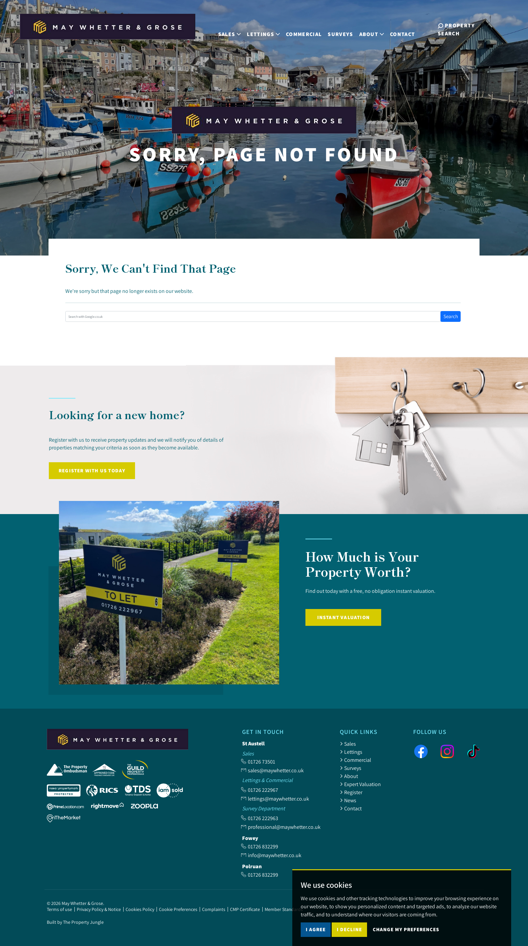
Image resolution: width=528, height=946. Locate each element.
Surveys (343, 29)
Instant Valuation (343, 617)
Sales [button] (232, 29)
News (348, 800)
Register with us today (92, 470)
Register (351, 792)
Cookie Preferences (178, 909)
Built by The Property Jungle (75, 922)
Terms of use (59, 909)
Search (450, 316)
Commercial (306, 29)
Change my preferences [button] (406, 937)
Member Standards (284, 909)
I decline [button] (349, 937)
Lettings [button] (266, 29)
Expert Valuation (360, 784)
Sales (348, 743)
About (349, 776)
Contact (405, 29)
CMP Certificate (245, 909)
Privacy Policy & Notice (99, 909)
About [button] (374, 29)
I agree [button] (316, 937)
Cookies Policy (140, 909)
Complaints (213, 909)
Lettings (351, 751)
